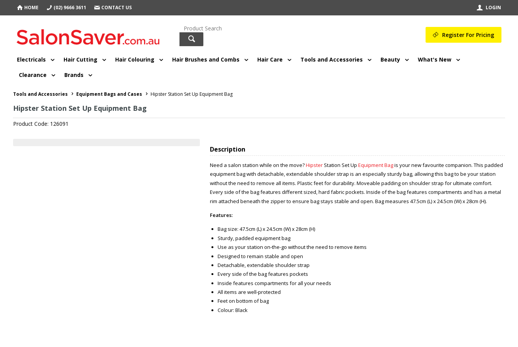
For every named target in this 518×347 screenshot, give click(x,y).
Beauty (390, 59)
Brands (74, 74)
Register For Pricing (468, 34)
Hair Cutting (80, 59)
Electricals (31, 59)
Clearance (33, 74)
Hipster (314, 165)
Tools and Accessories (331, 59)
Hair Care (270, 59)
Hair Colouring (134, 59)
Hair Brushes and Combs (206, 59)
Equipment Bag (375, 165)
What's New (434, 59)
